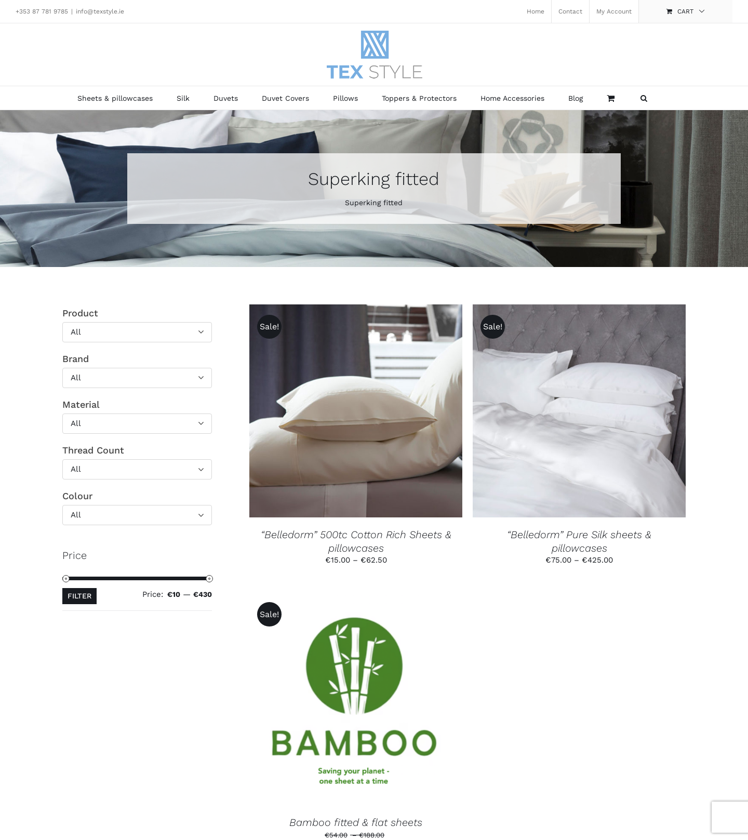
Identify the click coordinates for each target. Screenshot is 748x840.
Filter (79, 596)
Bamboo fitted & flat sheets (355, 822)
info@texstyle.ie (100, 11)
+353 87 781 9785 (42, 11)
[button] (643, 98)
